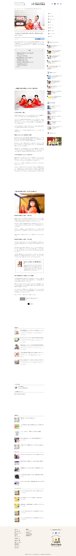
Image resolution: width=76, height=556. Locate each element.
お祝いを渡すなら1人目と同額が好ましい (22, 65)
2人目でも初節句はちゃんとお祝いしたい (22, 63)
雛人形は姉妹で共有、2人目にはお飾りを (25, 57)
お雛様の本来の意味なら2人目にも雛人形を (25, 53)
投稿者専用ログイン (29, 535)
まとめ (18, 66)
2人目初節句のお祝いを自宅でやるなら (22, 64)
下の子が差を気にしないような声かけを (22, 56)
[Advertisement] (21, 404)
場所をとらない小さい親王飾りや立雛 (22, 55)
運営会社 (27, 529)
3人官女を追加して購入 (20, 54)
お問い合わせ (28, 532)
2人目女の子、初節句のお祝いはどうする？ (25, 62)
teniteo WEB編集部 (20, 386)
